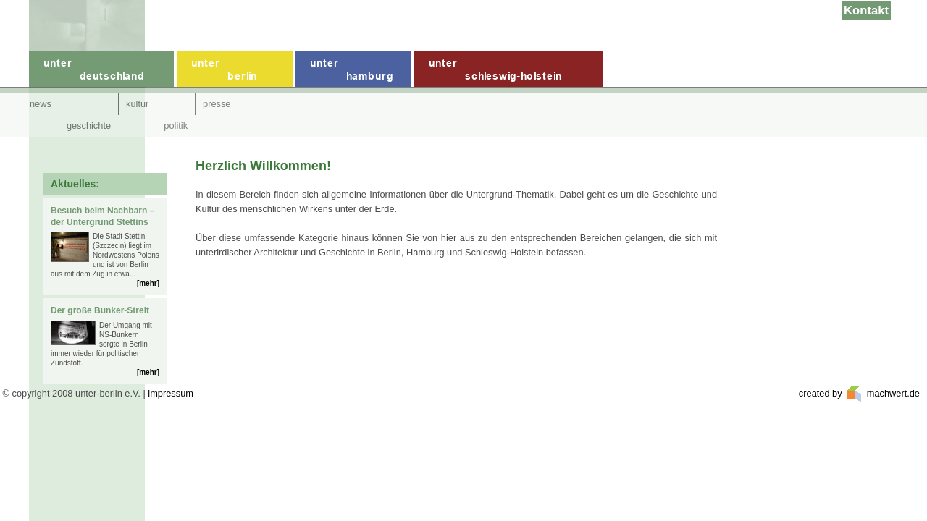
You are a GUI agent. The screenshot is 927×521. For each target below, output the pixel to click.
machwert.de (892, 393)
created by (821, 393)
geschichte (89, 125)
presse (216, 103)
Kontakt (866, 10)
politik (176, 125)
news (40, 103)
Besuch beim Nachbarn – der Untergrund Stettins (102, 216)
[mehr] (148, 283)
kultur (137, 103)
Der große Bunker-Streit (100, 310)
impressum (170, 393)
